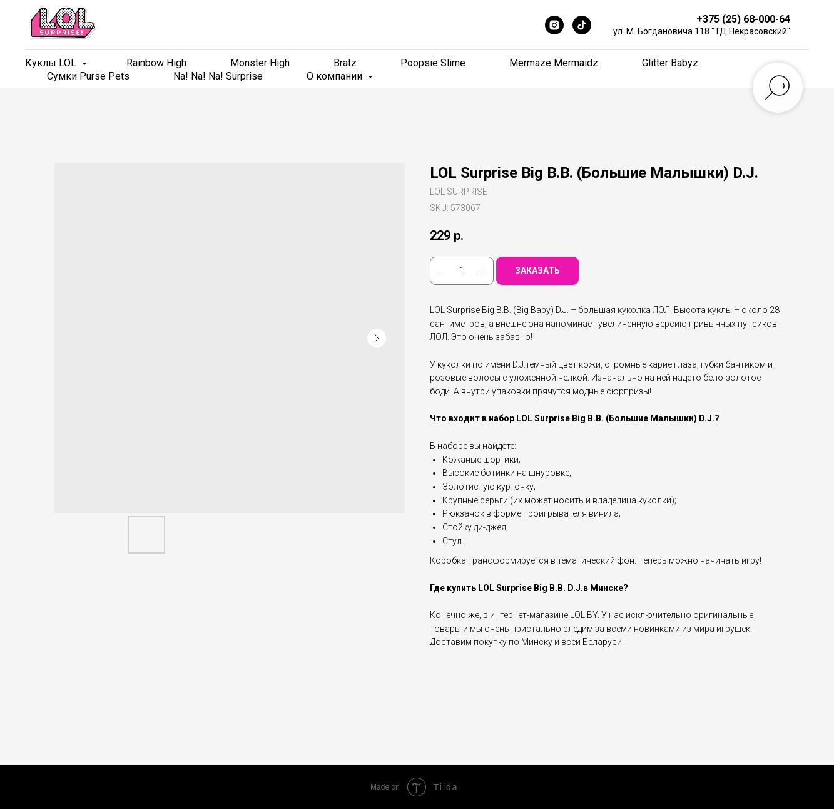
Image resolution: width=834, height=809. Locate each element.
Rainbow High (156, 63)
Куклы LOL (52, 63)
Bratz (345, 63)
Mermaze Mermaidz (553, 63)
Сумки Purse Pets (88, 76)
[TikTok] (581, 25)
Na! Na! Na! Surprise (218, 76)
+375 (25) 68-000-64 (743, 19)
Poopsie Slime (432, 63)
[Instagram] (554, 25)
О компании (336, 76)
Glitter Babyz (670, 63)
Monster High (260, 63)
